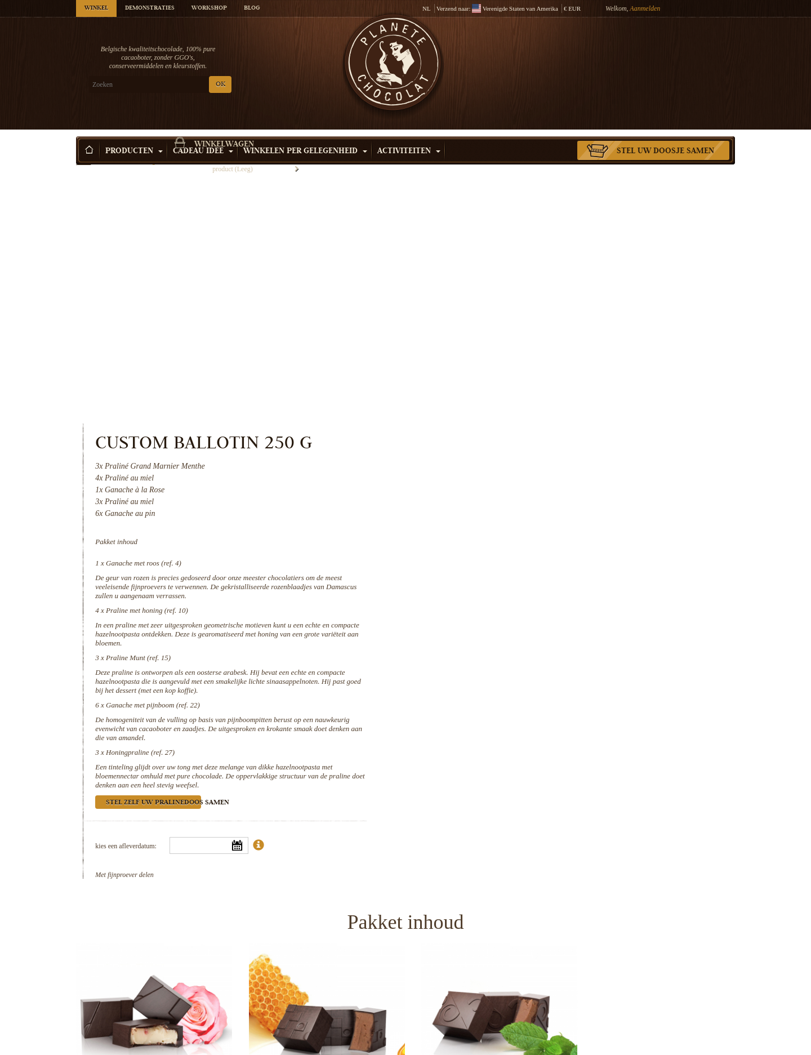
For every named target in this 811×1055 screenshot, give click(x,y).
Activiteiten (408, 134)
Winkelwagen (653, 53)
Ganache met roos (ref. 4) (521, 303)
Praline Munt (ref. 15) (516, 397)
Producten (134, 134)
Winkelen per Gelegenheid (305, 134)
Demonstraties (150, 8)
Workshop (209, 8)
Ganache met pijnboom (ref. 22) (531, 444)
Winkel (96, 8)
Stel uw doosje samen (665, 134)
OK (208, 85)
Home (83, 155)
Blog (252, 8)
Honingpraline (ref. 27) (518, 492)
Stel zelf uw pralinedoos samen (531, 543)
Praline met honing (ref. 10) (525, 350)
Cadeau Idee (203, 134)
